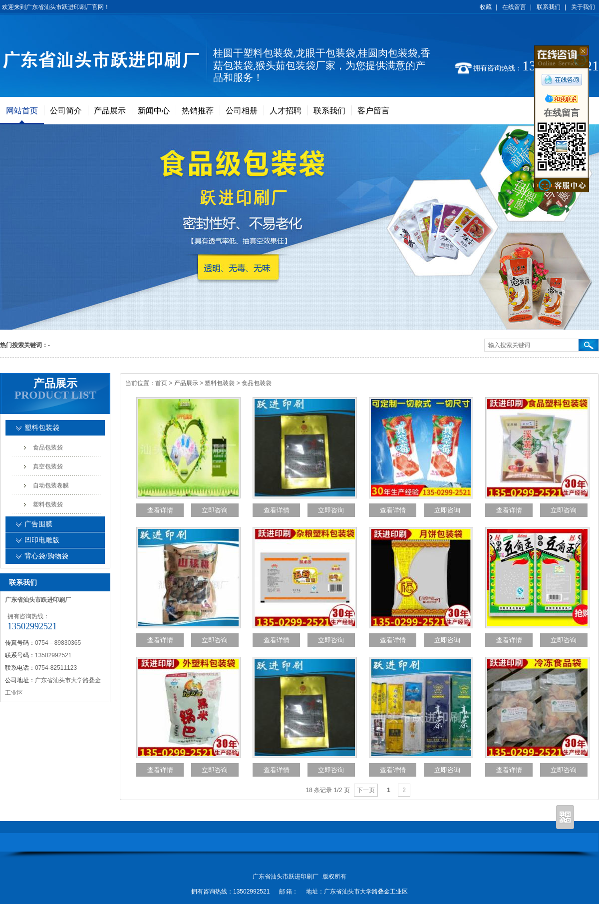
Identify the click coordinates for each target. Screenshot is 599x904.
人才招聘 (285, 110)
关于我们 (583, 6)
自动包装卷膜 (51, 485)
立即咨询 (215, 510)
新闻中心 (154, 110)
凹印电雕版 (41, 540)
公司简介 (66, 110)
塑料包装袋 (220, 383)
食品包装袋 (257, 383)
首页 (161, 383)
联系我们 (549, 6)
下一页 (366, 790)
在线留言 (514, 6)
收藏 (486, 6)
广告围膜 (38, 524)
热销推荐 (198, 110)
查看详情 (160, 510)
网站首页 (22, 110)
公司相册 (242, 110)
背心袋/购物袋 (46, 556)
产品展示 (110, 110)
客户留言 (373, 110)
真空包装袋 (48, 466)
